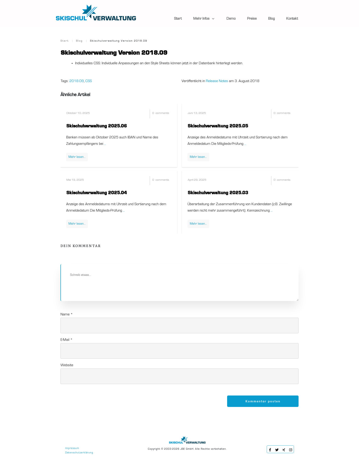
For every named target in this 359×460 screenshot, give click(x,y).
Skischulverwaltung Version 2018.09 (114, 53)
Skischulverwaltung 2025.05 (218, 126)
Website (66, 365)
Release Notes (217, 81)
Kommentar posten (262, 401)
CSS (88, 81)
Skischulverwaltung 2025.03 (218, 193)
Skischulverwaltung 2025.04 (96, 193)
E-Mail (66, 340)
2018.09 (76, 81)
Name (66, 314)
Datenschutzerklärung (79, 453)
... (105, 144)
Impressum (72, 448)
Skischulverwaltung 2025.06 (96, 126)
